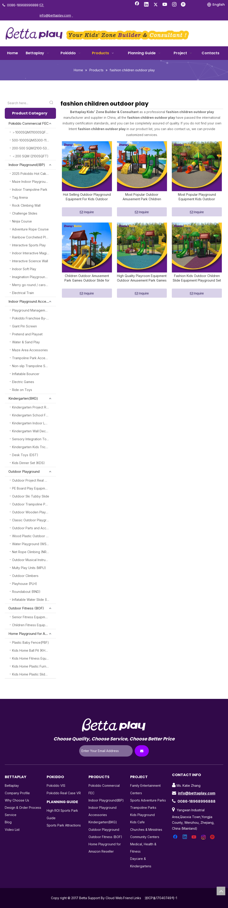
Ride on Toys (22, 390)
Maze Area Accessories (30, 350)
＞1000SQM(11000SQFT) (30, 132)
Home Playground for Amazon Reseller (32, 633)
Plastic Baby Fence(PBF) (30, 642)
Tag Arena (20, 197)
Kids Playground (142, 815)
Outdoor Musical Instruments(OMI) (34, 560)
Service (10, 815)
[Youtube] (165, 4)
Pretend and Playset (27, 334)
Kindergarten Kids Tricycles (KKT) (34, 447)
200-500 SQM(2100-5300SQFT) (34, 148)
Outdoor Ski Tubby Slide (30, 496)
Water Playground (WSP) (31, 544)
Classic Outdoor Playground (33, 520)
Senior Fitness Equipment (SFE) (34, 617)
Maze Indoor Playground (30, 181)
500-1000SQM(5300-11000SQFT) (34, 140)
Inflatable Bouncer (25, 374)
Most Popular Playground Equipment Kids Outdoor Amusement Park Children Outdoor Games (197, 199)
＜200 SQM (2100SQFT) (30, 156)
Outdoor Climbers (25, 576)
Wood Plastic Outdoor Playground (34, 536)
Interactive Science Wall (30, 261)
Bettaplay (12, 785)
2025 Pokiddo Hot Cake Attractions (34, 174)
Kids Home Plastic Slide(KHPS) (34, 674)
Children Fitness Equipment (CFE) (34, 625)
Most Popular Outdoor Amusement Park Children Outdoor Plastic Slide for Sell (141, 199)
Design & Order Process (23, 807)
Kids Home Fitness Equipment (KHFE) (34, 658)
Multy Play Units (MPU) (29, 568)
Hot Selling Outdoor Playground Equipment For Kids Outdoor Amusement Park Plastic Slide (87, 199)
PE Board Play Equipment (31, 488)
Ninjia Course (22, 221)
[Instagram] (174, 4)
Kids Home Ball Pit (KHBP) (31, 650)
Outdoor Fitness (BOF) (26, 608)
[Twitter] (155, 4)
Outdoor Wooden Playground (34, 512)
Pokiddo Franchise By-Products (34, 318)
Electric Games (23, 382)
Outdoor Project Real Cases (33, 480)
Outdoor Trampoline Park (31, 504)
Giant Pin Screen (24, 326)
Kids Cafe (137, 822)
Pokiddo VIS (56, 785)
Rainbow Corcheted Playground (34, 237)
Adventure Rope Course (30, 229)
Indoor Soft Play (24, 269)
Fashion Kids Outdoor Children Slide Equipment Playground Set (197, 283)
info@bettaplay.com (196, 793)
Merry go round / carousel (32, 285)
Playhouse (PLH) (24, 584)
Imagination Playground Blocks (34, 277)
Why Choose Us (17, 800)
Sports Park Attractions (64, 825)
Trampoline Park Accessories (34, 358)
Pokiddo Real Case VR (64, 793)
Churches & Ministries (146, 829)
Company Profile (17, 793)
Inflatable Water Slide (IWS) (32, 599)
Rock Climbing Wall (26, 205)
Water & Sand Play (26, 342)
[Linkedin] (146, 4)
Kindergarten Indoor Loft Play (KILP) (34, 423)
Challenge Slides (24, 213)
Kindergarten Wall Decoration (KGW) (34, 431)
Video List (12, 829)
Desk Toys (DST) (25, 455)
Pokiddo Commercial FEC (28, 123)
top (221, 891)
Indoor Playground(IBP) (26, 165)
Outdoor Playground (24, 471)
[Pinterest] (183, 4)
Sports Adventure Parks (148, 800)
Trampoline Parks (143, 807)
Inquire (87, 215)
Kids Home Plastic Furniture (32, 666)
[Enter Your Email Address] (106, 751)
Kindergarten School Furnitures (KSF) (34, 415)
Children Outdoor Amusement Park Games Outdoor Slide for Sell (86, 283)
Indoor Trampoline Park (29, 189)
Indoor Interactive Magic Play (34, 253)
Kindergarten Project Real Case (34, 407)
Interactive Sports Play (29, 245)
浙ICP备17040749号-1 (161, 898)
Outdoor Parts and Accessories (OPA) (34, 528)
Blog (8, 822)
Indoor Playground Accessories (32, 301)
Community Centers (144, 837)
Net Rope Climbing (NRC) (31, 552)
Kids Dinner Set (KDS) (28, 463)
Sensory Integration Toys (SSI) (34, 439)
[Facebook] (137, 4)
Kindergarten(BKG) (23, 398)
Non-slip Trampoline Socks (32, 366)
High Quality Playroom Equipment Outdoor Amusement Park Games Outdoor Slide (142, 283)
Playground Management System (34, 310)
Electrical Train (23, 293)
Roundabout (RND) (26, 592)
